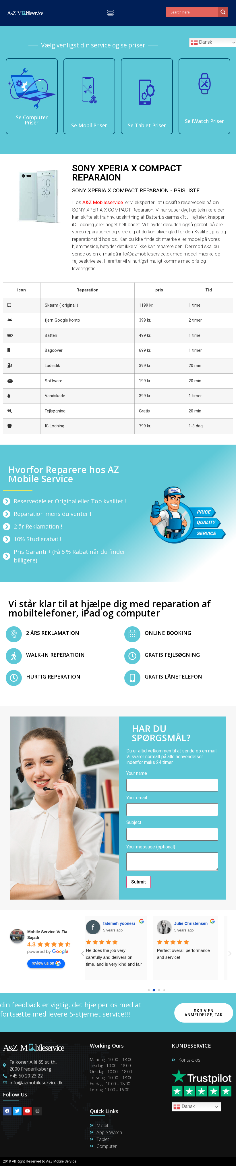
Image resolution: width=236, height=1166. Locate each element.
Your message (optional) (172, 858)
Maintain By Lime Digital (140, 1161)
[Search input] (194, 12)
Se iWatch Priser (204, 121)
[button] (110, 13)
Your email (172, 804)
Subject (172, 828)
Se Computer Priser (32, 120)
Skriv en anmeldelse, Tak (204, 1013)
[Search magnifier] (223, 12)
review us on (46, 963)
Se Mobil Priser (89, 125)
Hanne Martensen (197, 923)
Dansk (184, 1106)
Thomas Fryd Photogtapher (136, 923)
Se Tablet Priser (147, 125)
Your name (172, 779)
